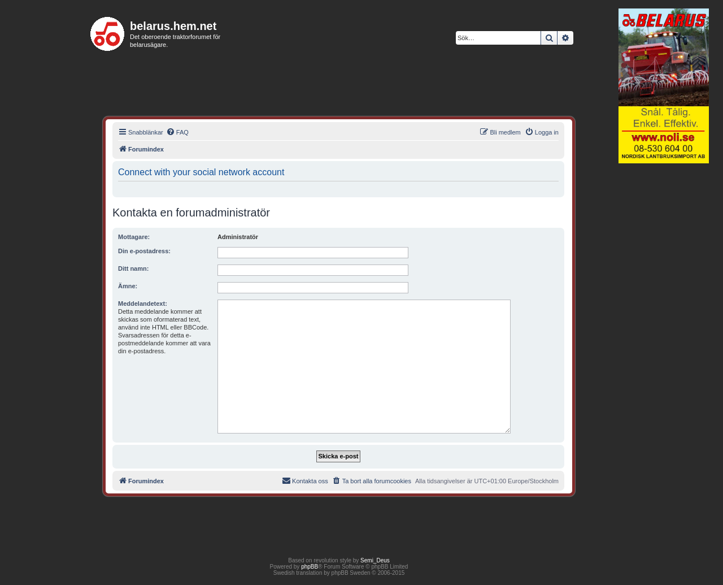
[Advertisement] (664, 341)
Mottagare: (134, 236)
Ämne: (127, 286)
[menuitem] (177, 132)
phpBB (309, 567)
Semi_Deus (375, 560)
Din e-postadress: (144, 251)
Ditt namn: (133, 268)
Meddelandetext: (142, 303)
